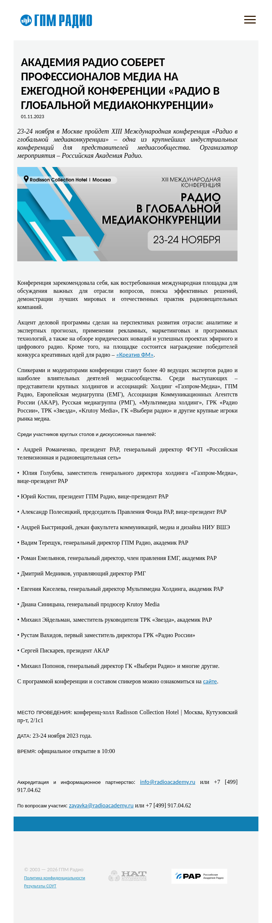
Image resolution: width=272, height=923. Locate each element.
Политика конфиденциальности (54, 877)
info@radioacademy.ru (168, 781)
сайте (210, 681)
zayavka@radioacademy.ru (101, 805)
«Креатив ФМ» (134, 354)
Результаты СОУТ (40, 886)
